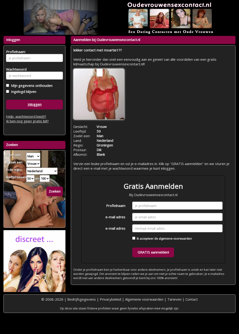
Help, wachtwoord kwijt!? (26, 116)
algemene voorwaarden (175, 238)
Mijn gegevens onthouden (30, 85)
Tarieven (174, 299)
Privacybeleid (110, 299)
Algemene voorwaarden (144, 299)
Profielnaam (115, 205)
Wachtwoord (15, 69)
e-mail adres (115, 217)
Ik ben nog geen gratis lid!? (27, 121)
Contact (191, 299)
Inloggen (35, 104)
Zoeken (55, 191)
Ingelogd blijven (22, 91)
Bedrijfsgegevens (81, 299)
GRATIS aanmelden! (153, 252)
